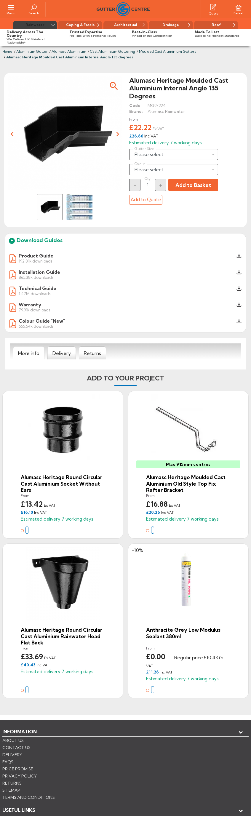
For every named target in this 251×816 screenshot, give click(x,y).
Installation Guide (39, 272)
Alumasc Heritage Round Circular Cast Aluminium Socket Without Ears (61, 483)
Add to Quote (146, 199)
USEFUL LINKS (18, 741)
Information (19, 732)
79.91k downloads (34, 310)
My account (24, 751)
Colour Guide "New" (42, 321)
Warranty (30, 304)
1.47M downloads (34, 293)
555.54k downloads (36, 326)
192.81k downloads (35, 261)
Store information (33, 761)
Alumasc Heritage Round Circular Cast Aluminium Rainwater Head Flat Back (61, 636)
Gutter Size (144, 149)
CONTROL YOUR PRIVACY (28, 789)
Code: (135, 105)
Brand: (136, 111)
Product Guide (36, 255)
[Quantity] (147, 184)
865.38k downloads (36, 277)
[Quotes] (213, 7)
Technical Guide (37, 288)
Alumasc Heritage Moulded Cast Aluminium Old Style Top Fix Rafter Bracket (186, 483)
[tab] (28, 353)
